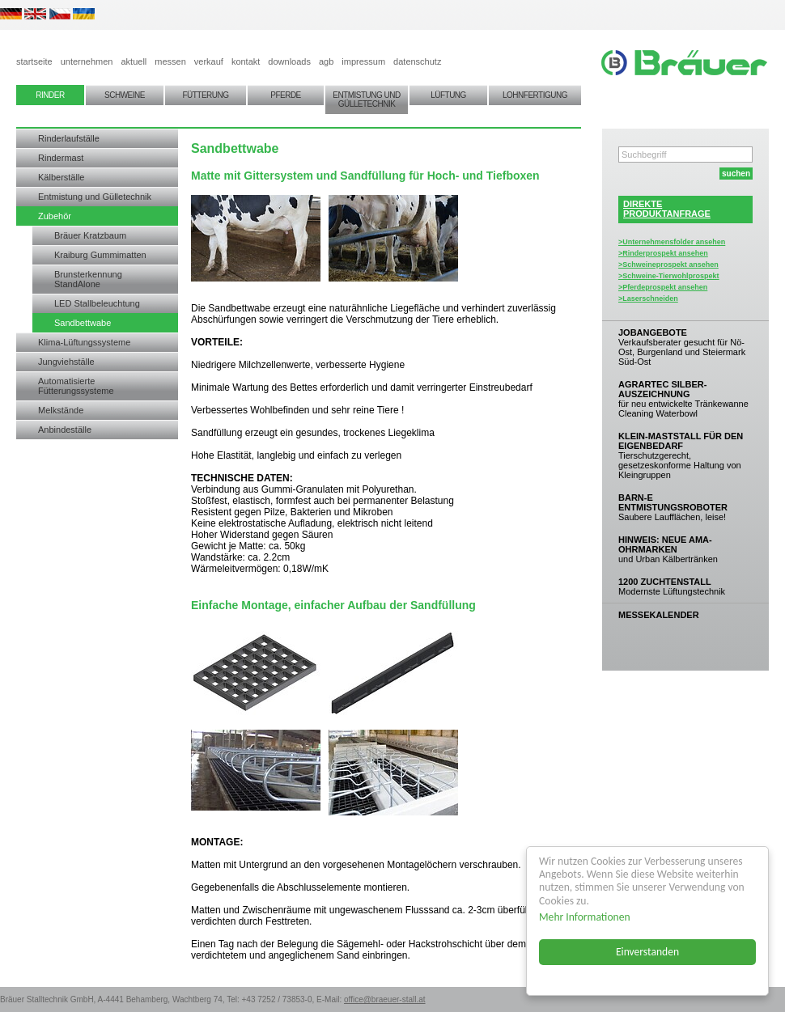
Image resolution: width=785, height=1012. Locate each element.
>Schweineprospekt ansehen (668, 264)
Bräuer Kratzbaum (90, 235)
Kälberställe (61, 177)
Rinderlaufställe (69, 138)
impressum (363, 61)
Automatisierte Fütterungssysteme (76, 386)
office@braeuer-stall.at (385, 999)
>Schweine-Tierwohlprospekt (668, 276)
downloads (289, 61)
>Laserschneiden (648, 298)
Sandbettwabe (82, 323)
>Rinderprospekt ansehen (663, 253)
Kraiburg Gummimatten (100, 255)
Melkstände (60, 410)
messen (170, 61)
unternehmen (87, 61)
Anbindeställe (64, 429)
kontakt (245, 61)
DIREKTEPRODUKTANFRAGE (667, 208)
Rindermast (60, 158)
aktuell (133, 61)
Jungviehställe (66, 361)
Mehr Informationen (584, 917)
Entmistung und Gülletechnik (94, 196)
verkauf (208, 61)
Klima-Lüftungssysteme (84, 342)
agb (326, 61)
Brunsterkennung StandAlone (88, 279)
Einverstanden (647, 952)
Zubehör (54, 216)
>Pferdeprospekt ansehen (662, 287)
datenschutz (417, 61)
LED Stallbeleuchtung (97, 303)
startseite (34, 61)
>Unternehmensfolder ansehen (671, 242)
